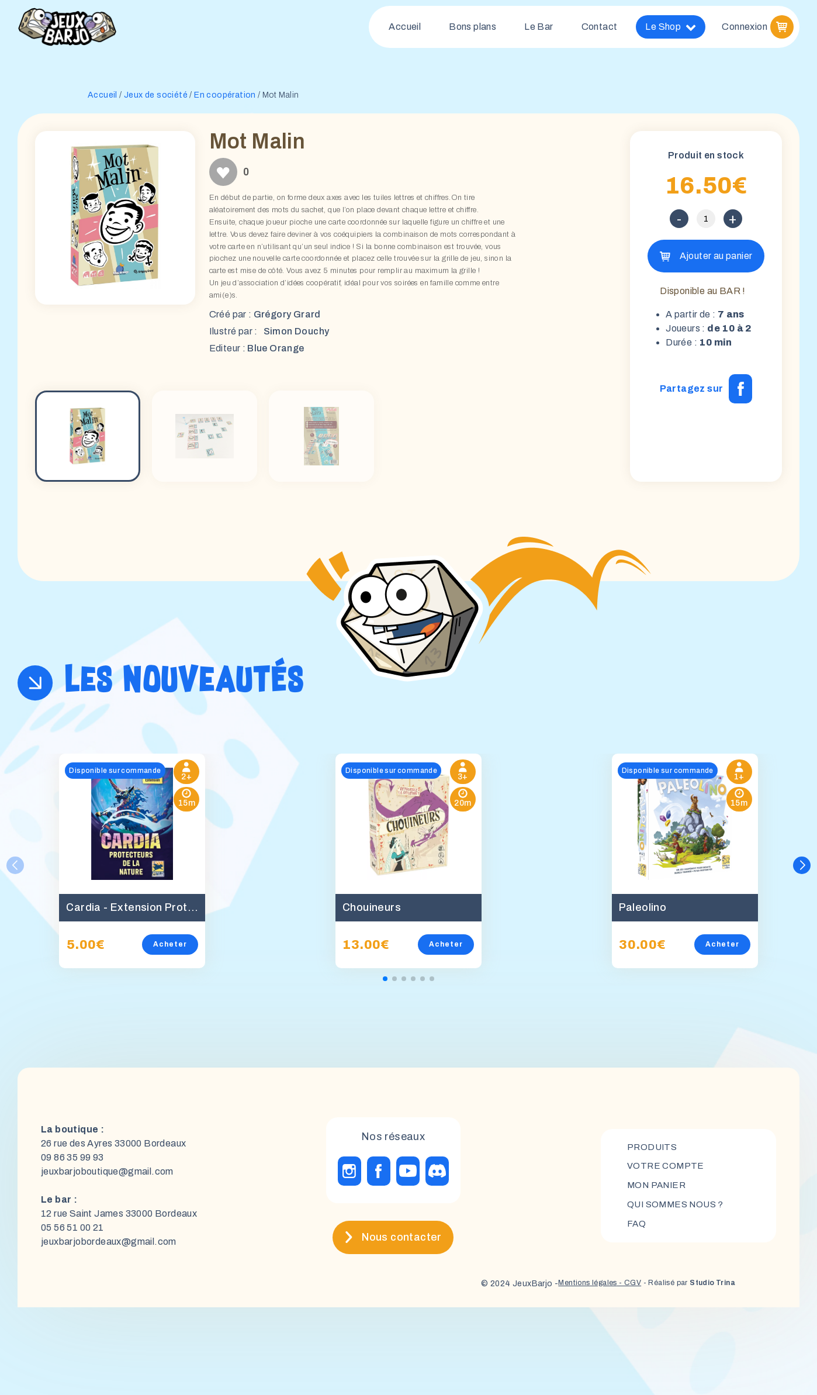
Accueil (405, 29)
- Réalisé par (681, 1288)
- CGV (614, 1287)
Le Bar (538, 29)
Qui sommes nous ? (678, 1209)
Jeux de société (156, 99)
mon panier (658, 1189)
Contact (599, 29)
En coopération (225, 99)
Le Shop (670, 29)
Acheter (170, 949)
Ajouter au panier (716, 260)
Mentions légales (566, 1287)
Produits (653, 1150)
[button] (802, 870)
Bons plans (472, 29)
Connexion (744, 29)
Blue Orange (275, 352)
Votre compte (666, 1170)
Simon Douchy (297, 335)
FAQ (636, 1229)
